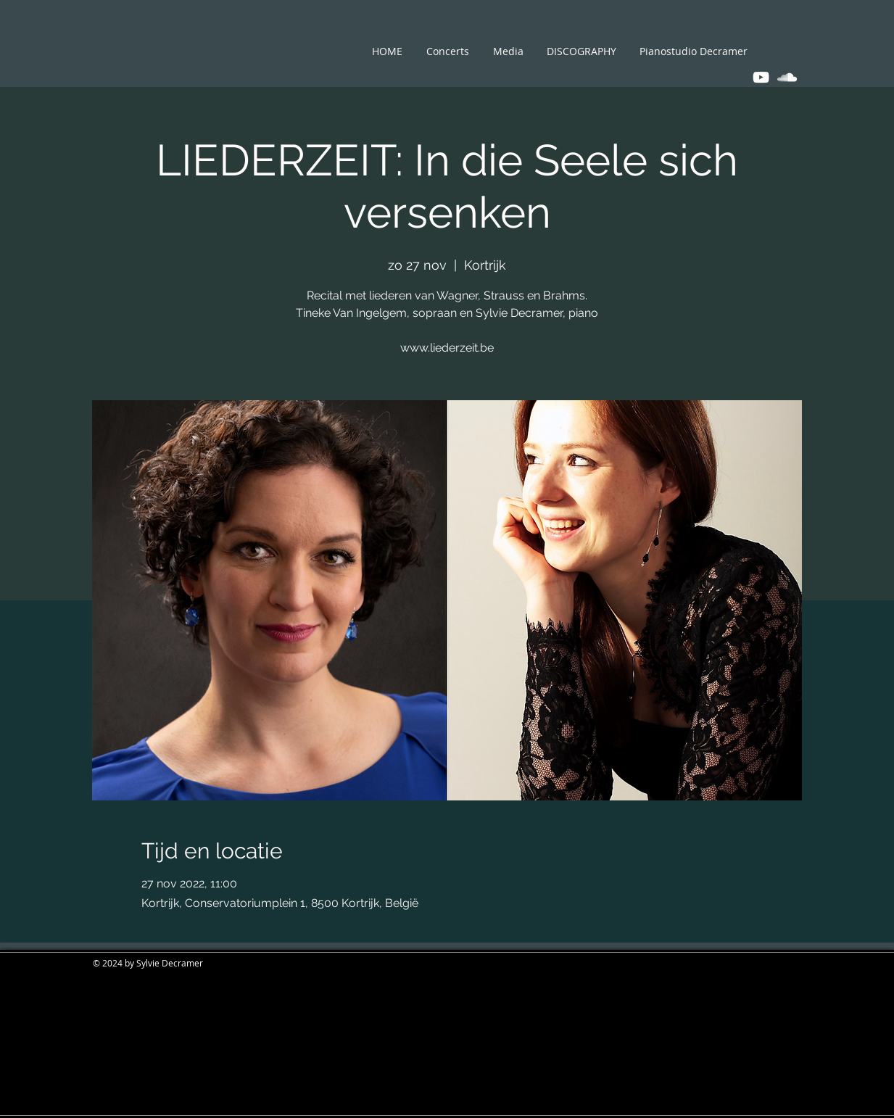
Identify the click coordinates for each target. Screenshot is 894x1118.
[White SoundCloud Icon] (787, 77)
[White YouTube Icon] (761, 77)
